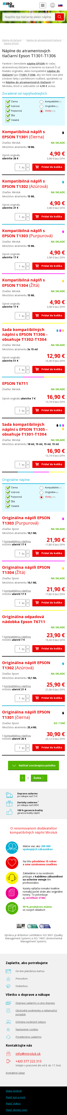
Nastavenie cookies (27, 1029)
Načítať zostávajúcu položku (37, 765)
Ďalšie (39, 778)
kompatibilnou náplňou (17, 541)
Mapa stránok (14, 1091)
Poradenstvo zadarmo (28, 1037)
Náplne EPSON (11, 43)
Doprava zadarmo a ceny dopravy (35, 1003)
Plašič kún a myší (15, 1097)
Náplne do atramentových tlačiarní (43, 40)
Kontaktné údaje (15, 1073)
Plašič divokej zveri (16, 1110)
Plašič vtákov (13, 1103)
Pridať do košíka (48, 167)
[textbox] (29, 16)
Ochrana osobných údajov (31, 1022)
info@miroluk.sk (28, 1054)
